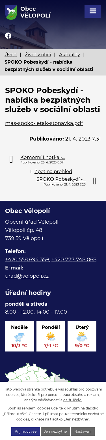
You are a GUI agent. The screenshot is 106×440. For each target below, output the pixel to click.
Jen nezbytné (55, 431)
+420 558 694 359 (27, 259)
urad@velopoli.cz (27, 276)
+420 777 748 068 (73, 259)
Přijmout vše (25, 431)
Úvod (11, 54)
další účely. (72, 400)
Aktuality (69, 54)
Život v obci (38, 54)
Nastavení (82, 431)
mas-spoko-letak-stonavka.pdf (44, 123)
